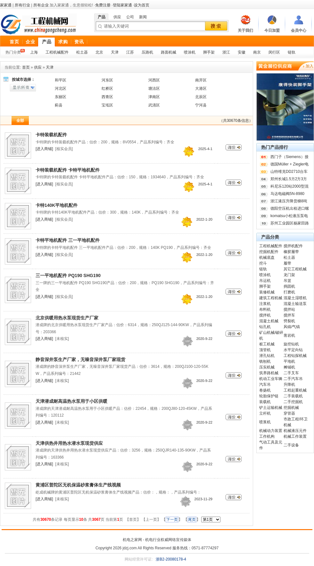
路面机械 (168, 52)
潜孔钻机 (267, 355)
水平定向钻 (293, 350)
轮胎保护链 (268, 396)
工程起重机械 (295, 390)
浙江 (226, 52)
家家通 (6, 5)
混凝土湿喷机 (295, 298)
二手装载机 (293, 396)
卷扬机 (265, 390)
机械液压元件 (295, 430)
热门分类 (13, 52)
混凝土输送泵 (295, 303)
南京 (257, 52)
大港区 (201, 88)
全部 (20, 120)
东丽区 (60, 97)
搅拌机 (265, 315)
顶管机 (265, 350)
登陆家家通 (122, 5)
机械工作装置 (295, 436)
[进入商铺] (44, 149)
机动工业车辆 (270, 378)
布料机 (265, 309)
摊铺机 (289, 367)
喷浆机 (265, 422)
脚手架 (209, 52)
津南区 (154, 97)
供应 (38, 67)
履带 (287, 263)
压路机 (147, 52)
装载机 (265, 402)
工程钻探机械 (295, 355)
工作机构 (267, 436)
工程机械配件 (57, 52)
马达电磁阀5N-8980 (287, 193)
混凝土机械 (268, 321)
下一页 (172, 519)
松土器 (82, 52)
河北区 (60, 88)
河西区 (154, 80)
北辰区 (201, 97)
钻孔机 (265, 327)
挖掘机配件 (268, 251)
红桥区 (107, 88)
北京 (99, 52)
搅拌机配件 (293, 246)
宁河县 (201, 105)
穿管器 (289, 413)
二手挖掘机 (293, 402)
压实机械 (267, 367)
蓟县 (58, 105)
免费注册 (103, 5)
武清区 (154, 105)
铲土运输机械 (270, 407)
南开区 (201, 80)
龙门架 (289, 275)
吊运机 (265, 280)
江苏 (130, 52)
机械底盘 (267, 257)
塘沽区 (154, 88)
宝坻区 (107, 105)
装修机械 (267, 292)
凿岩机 (289, 335)
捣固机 (289, 286)
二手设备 (291, 445)
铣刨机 (265, 361)
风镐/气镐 (292, 327)
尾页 (192, 519)
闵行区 (274, 52)
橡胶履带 (291, 251)
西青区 (107, 97)
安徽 (241, 52)
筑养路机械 (268, 373)
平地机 (289, 361)
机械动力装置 (270, 430)
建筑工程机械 (270, 298)
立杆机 (265, 413)
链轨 (291, 52)
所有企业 (41, 5)
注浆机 (265, 303)
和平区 (60, 80)
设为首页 (141, 5)
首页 (26, 67)
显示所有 (23, 87)
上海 (34, 52)
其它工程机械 (295, 269)
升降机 (289, 384)
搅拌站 (289, 309)
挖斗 (263, 263)
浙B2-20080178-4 (171, 559)
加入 (309, 66)
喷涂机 (189, 52)
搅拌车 (289, 315)
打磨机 (289, 292)
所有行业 (22, 5)
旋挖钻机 (291, 344)
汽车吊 (265, 384)
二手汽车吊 (293, 378)
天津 (115, 52)
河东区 (107, 80)
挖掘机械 (291, 407)
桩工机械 (267, 344)
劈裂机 (289, 321)
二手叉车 (291, 373)
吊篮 (287, 280)
